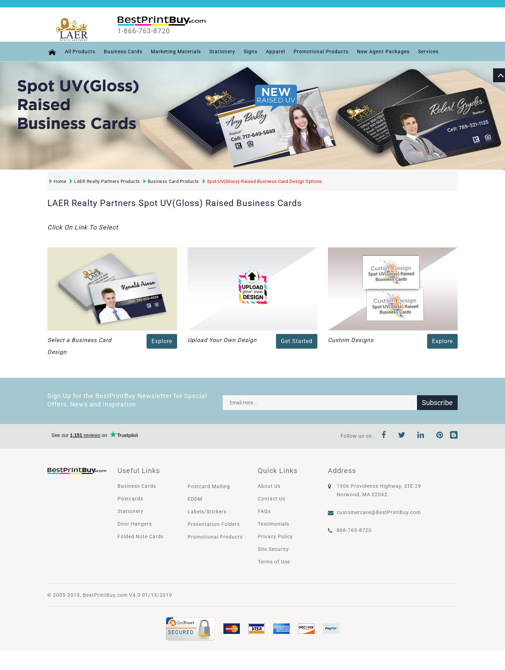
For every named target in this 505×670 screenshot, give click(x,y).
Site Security (273, 549)
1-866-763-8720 (144, 31)
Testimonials (273, 524)
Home (57, 181)
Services (428, 51)
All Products (80, 51)
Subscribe (437, 402)
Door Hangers (134, 524)
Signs (250, 51)
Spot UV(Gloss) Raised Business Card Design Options (262, 181)
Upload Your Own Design (222, 340)
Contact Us (271, 498)
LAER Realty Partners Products (105, 181)
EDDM (195, 499)
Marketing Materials (175, 51)
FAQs (264, 511)
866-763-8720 (354, 530)
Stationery (222, 51)
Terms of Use (274, 562)
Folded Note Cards (140, 536)
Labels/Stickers (207, 511)
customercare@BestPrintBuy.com (379, 512)
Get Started (296, 341)
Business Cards (122, 51)
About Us (269, 486)
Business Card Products (171, 181)
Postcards (130, 498)
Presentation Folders (214, 524)
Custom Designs (350, 340)
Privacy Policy (275, 536)
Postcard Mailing (209, 486)
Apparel (275, 51)
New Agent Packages (383, 51)
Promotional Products (320, 51)
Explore (162, 341)
